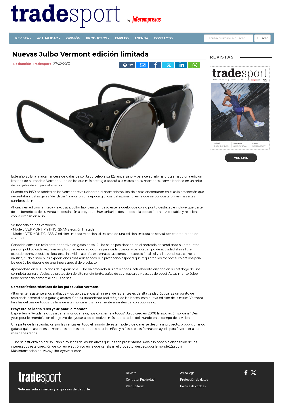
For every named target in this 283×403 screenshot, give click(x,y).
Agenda (141, 38)
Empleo (122, 38)
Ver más (241, 157)
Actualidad (48, 38)
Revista (23, 38)
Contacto (163, 38)
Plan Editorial (135, 386)
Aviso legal (187, 373)
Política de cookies (193, 386)
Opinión (73, 38)
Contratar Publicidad (140, 379)
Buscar (262, 38)
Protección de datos (194, 379)
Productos (97, 38)
